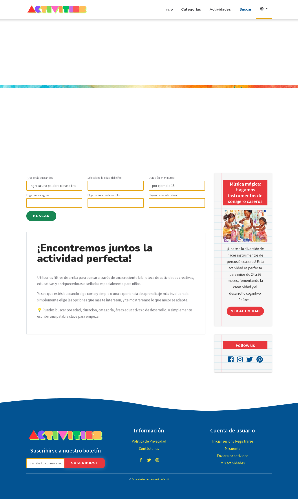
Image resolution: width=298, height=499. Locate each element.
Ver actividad (245, 311)
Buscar (245, 9)
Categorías (191, 9)
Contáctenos (149, 448)
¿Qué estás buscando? (39, 178)
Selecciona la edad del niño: (105, 178)
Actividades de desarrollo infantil (150, 479)
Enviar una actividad (233, 455)
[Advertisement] (149, 52)
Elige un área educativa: (163, 195)
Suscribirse (84, 463)
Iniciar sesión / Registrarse (232, 441)
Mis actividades (233, 463)
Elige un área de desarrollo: (104, 195)
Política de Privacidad (149, 441)
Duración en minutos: (162, 178)
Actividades (220, 9)
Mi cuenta (232, 448)
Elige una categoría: (38, 195)
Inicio (168, 9)
